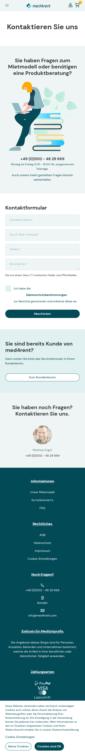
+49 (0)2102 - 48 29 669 (42, 159)
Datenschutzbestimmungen (46, 295)
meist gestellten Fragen (46, 175)
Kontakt (42, 603)
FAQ (42, 508)
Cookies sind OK (49, 746)
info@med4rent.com (42, 615)
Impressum (42, 551)
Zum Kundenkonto (42, 377)
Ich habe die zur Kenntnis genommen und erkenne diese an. (47, 294)
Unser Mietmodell (42, 492)
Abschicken (42, 314)
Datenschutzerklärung (65, 729)
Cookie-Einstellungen (42, 559)
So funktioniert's (42, 500)
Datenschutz (42, 543)
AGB (42, 535)
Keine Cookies (18, 746)
